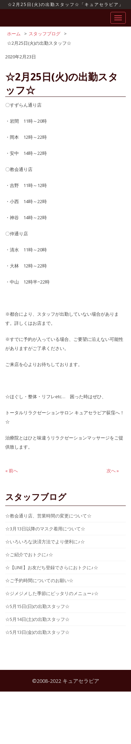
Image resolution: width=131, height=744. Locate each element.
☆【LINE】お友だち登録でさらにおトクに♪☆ (51, 567)
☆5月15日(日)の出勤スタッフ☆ (37, 606)
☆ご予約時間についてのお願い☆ (39, 580)
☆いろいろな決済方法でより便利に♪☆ (45, 541)
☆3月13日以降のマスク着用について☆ (45, 528)
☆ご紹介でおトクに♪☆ (29, 554)
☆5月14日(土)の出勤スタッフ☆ (37, 619)
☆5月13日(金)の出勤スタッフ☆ (37, 632)
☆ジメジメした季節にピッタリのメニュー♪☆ (52, 593)
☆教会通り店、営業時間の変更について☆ (48, 516)
